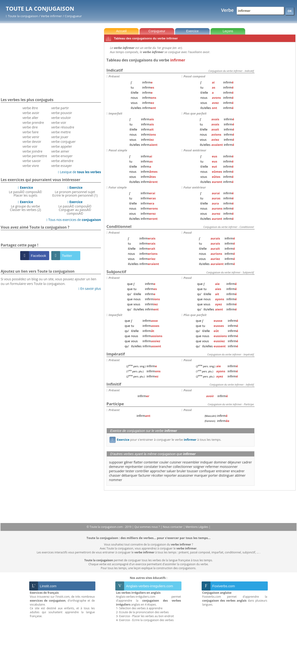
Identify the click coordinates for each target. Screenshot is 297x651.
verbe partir (60, 108)
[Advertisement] (276, 113)
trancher (165, 466)
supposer (116, 462)
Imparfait (115, 113)
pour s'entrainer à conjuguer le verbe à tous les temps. (165, 439)
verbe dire (30, 127)
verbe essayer (61, 165)
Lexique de (79, 172)
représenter (134, 466)
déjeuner (234, 462)
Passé (188, 232)
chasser (115, 475)
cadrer (247, 462)
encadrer (238, 471)
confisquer (207, 471)
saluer (171, 471)
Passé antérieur (195, 150)
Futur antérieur (195, 187)
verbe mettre (61, 132)
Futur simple (118, 187)
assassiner (185, 475)
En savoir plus (89, 288)
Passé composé (194, 76)
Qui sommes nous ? (147, 527)
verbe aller (30, 117)
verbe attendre (62, 161)
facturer (144, 475)
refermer (212, 466)
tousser (192, 471)
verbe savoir (32, 161)
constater (151, 466)
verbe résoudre (62, 127)
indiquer (206, 462)
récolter (157, 475)
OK (289, 11)
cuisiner (175, 462)
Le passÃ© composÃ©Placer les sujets (25, 191)
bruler (181, 471)
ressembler (190, 462)
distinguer (226, 475)
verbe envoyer (62, 156)
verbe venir (31, 137)
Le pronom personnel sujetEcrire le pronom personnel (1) (75, 191)
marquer (200, 475)
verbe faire (31, 132)
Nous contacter (173, 527)
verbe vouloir (61, 117)
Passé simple (118, 150)
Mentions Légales (197, 527)
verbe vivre (31, 165)
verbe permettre (35, 156)
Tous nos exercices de (73, 219)
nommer (115, 480)
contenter (151, 462)
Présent (114, 76)
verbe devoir (32, 141)
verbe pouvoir (61, 113)
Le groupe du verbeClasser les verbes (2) (25, 206)
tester (130, 471)
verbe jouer (59, 137)
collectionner (182, 466)
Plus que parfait (195, 113)
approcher (158, 471)
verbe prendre (33, 122)
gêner (128, 462)
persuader (117, 471)
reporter (170, 475)
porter (213, 475)
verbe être (30, 108)
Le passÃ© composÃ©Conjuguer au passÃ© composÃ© (75, 208)
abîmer (240, 475)
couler (164, 462)
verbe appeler (61, 146)
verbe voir (30, 146)
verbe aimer (60, 151)
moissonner (229, 466)
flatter (138, 462)
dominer (220, 462)
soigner (198, 466)
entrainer (223, 471)
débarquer (130, 475)
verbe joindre (32, 151)
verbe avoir (31, 113)
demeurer (116, 466)
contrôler (142, 471)
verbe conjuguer (63, 141)
